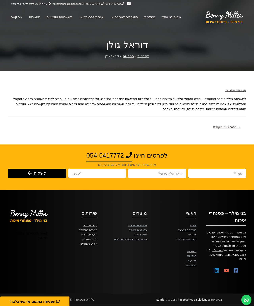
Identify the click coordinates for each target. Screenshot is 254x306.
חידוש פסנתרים (88, 243)
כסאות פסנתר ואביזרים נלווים (129, 238)
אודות (193, 225)
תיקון (214, 236)
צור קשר (191, 259)
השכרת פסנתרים (87, 229)
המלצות (191, 255)
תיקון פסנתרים (88, 234)
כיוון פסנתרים (89, 238)
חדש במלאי (140, 234)
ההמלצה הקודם (227, 127)
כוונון (243, 241)
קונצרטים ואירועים (185, 238)
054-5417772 (109, 155)
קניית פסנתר (89, 225)
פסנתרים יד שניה (137, 229)
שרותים (192, 234)
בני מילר (218, 250)
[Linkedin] (217, 270)
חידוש (225, 241)
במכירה (223, 236)
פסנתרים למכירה (186, 229)
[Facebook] (236, 270)
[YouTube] (226, 270)
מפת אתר (190, 264)
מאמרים (191, 250)
